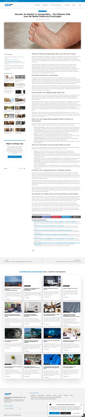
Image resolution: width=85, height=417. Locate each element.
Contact (74, 5)
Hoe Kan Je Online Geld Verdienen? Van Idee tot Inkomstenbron (43, 398)
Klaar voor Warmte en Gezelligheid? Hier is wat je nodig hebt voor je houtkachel (54, 238)
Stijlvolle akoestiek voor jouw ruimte (51, 289)
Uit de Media (37, 5)
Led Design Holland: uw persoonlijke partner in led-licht (32, 367)
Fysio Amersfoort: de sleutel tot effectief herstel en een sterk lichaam (20, 103)
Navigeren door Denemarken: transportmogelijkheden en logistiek (31, 341)
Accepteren (54, 413)
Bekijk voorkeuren (76, 413)
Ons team (60, 395)
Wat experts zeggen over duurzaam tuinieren (69, 367)
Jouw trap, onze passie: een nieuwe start (11, 341)
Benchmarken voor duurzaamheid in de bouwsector (13, 367)
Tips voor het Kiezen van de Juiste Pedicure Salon (14, 65)
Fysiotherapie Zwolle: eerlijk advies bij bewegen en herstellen (20, 80)
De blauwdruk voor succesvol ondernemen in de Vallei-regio (49, 225)
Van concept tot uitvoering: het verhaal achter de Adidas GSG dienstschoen (53, 230)
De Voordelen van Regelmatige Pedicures (13, 61)
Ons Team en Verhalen (56, 5)
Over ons (54, 395)
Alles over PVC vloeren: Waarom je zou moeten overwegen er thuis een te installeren (55, 221)
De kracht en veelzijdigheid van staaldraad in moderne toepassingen (32, 289)
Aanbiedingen (42, 11)
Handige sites (45, 5)
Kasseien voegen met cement (70, 288)
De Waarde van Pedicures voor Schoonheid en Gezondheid (14, 69)
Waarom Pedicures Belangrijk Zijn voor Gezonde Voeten (14, 57)
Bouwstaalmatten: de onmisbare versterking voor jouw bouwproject (51, 234)
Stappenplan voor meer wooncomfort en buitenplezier (19, 111)
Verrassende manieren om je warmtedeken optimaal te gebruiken (9, 80)
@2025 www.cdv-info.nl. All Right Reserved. (12, 415)
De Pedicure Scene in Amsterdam (11, 59)
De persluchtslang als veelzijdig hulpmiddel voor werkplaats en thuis (51, 367)
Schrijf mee (67, 5)
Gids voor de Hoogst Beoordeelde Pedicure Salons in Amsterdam (15, 63)
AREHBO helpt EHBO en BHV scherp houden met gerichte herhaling (8, 91)
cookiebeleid (69, 409)
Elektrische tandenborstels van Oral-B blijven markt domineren (20, 95)
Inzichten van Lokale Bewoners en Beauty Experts (14, 66)
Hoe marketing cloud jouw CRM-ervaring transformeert (52, 315)
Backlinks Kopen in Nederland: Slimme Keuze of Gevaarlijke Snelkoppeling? (46, 397)
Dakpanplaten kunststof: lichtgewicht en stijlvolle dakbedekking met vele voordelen (71, 315)
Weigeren (65, 413)
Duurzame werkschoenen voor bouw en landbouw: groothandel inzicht (13, 315)
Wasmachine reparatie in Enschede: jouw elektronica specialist (31, 315)
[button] (81, 404)
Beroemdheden (41, 395)
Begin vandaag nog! (14, 144)
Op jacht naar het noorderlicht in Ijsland (52, 341)
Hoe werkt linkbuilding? (19, 87)
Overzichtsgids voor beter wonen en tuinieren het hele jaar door (9, 111)
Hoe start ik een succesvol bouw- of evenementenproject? (71, 341)
